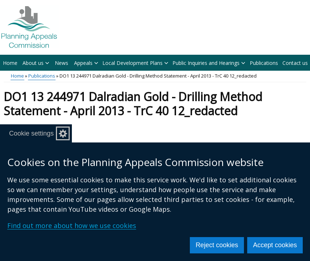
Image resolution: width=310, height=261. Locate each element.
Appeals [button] (86, 62)
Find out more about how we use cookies (71, 225)
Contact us (295, 62)
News (61, 62)
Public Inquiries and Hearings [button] (208, 62)
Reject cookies (217, 245)
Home (10, 62)
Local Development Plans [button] (135, 62)
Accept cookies (275, 245)
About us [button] (36, 62)
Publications (264, 62)
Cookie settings (31, 133)
